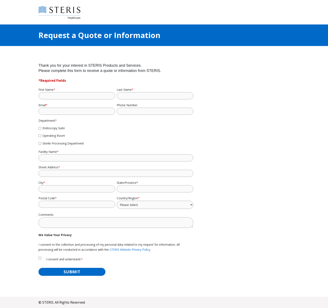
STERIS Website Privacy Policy (130, 250)
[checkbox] (115, 135)
